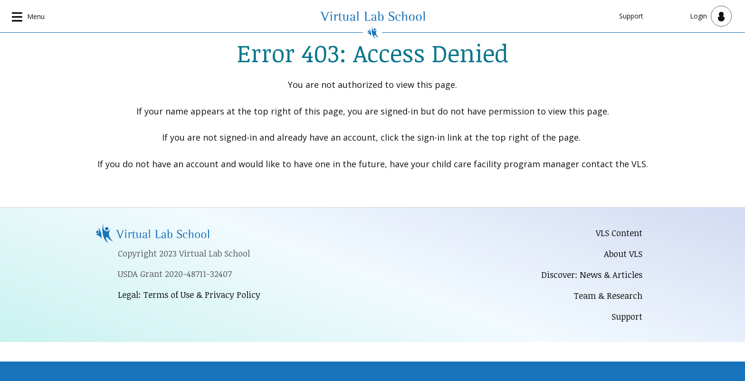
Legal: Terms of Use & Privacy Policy (189, 294)
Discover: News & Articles (591, 274)
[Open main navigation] (28, 16)
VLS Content (619, 232)
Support (631, 15)
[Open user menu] (710, 16)
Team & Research (607, 295)
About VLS (623, 253)
